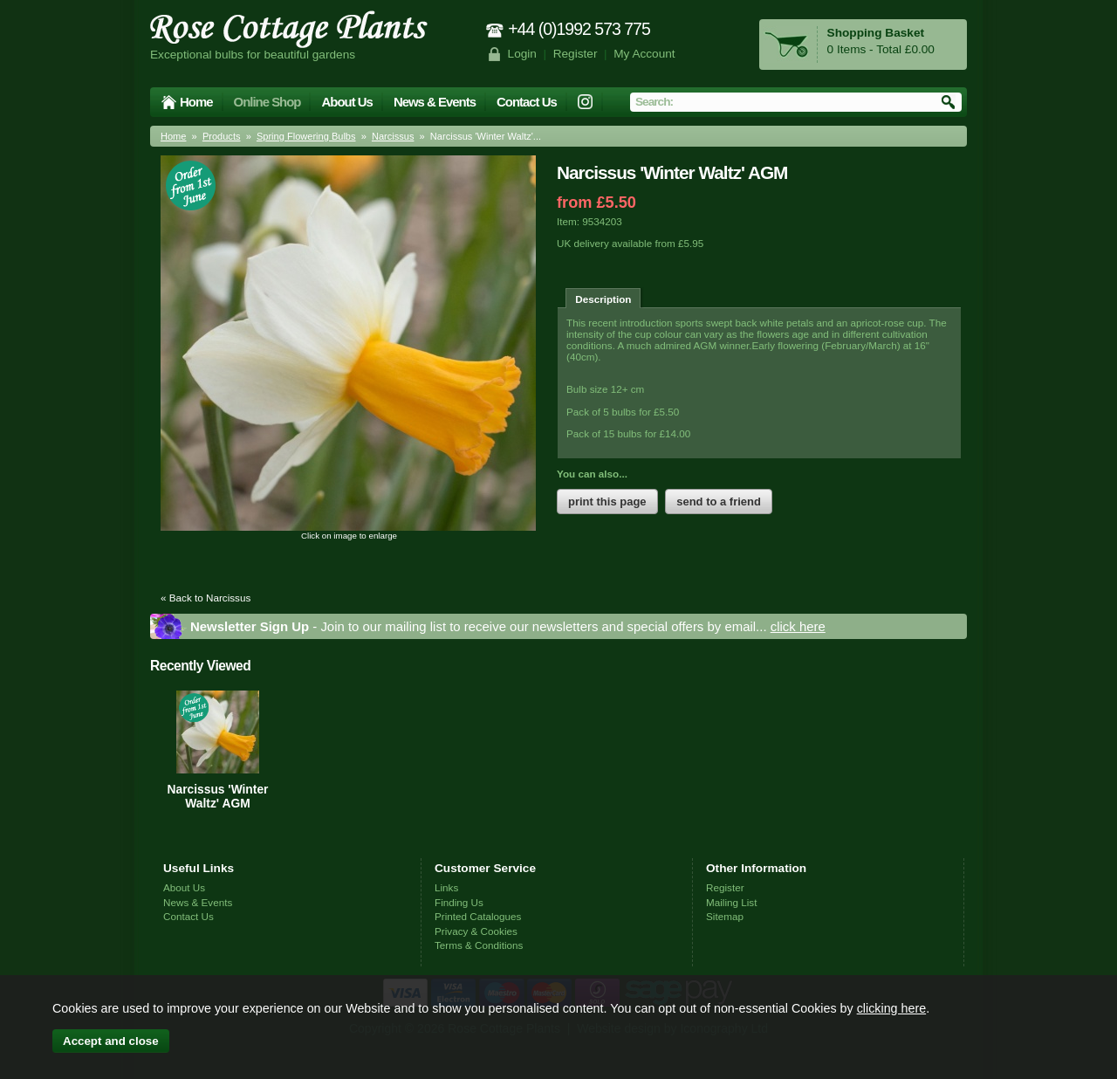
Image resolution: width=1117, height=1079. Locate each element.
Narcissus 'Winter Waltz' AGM (218, 796)
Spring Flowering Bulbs (306, 136)
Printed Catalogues (478, 916)
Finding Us (459, 902)
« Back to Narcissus (205, 597)
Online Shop (267, 101)
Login (522, 53)
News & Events (435, 101)
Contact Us (527, 101)
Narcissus (393, 136)
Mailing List (731, 902)
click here (798, 626)
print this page (607, 501)
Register (575, 53)
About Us (346, 101)
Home (196, 101)
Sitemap (725, 916)
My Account (644, 53)
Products (221, 136)
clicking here (891, 1008)
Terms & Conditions (479, 945)
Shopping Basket (875, 32)
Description (603, 299)
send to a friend (718, 501)
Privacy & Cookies (476, 931)
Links (446, 887)
